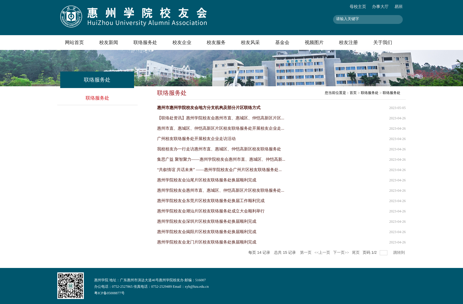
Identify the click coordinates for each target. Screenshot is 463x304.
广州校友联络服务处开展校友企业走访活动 (196, 138)
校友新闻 (108, 42)
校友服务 (216, 42)
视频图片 (314, 42)
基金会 (282, 42)
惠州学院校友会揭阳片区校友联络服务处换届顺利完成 (206, 232)
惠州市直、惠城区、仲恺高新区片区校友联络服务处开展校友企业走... (220, 128)
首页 (353, 93)
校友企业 (181, 42)
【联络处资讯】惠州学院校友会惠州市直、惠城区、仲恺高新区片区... (220, 118)
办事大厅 (380, 6)
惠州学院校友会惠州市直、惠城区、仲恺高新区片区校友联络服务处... (220, 190)
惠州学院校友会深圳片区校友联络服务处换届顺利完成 (206, 221)
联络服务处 (145, 42)
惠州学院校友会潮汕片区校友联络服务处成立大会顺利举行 (211, 211)
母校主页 (358, 6)
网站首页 (74, 42)
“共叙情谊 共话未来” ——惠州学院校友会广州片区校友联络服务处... (219, 170)
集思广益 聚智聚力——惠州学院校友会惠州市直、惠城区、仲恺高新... (221, 159)
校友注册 (348, 42)
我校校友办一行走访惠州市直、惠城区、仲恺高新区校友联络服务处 (219, 149)
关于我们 (382, 42)
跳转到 (399, 252)
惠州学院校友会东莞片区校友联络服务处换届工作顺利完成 (211, 201)
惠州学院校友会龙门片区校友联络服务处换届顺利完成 (206, 242)
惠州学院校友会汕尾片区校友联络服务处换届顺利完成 (206, 180)
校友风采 (250, 42)
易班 (398, 6)
